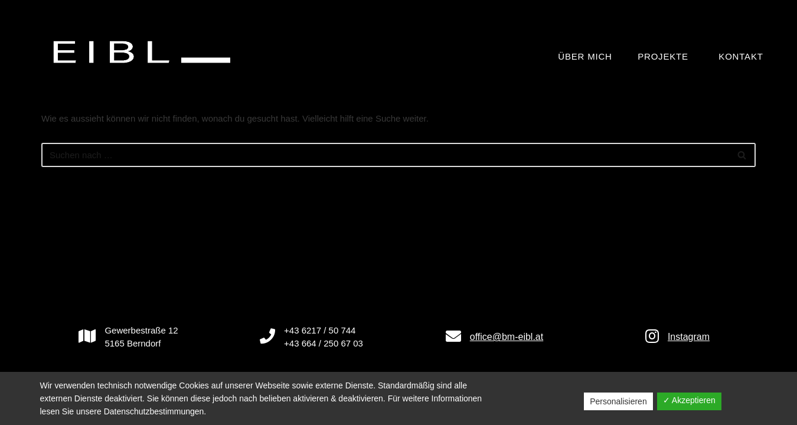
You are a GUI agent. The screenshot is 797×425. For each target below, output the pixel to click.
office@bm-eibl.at (506, 337)
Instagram (689, 337)
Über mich (585, 56)
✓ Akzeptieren (689, 400)
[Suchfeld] (385, 155)
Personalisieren (618, 401)
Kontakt (740, 56)
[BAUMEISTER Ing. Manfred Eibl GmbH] (144, 51)
